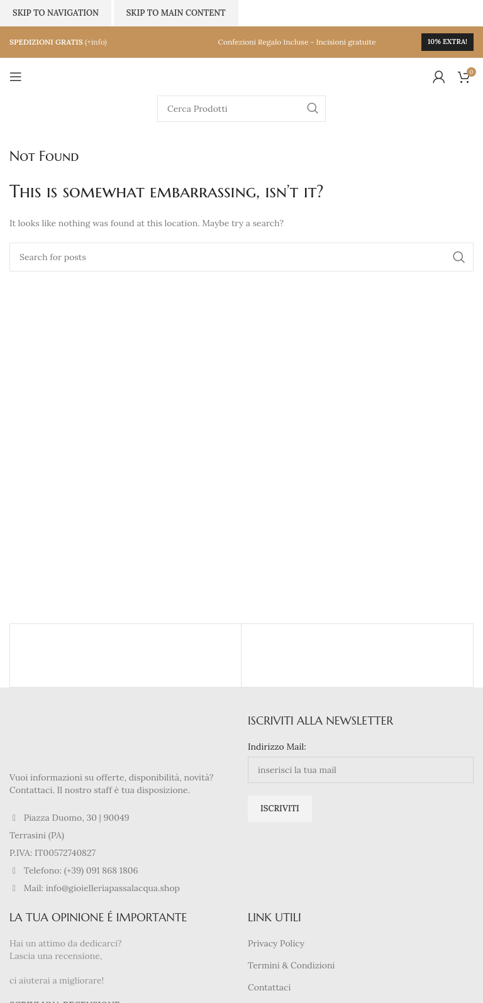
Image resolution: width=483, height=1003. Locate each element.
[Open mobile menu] (15, 76)
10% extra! (447, 41)
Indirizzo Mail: (277, 746)
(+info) (96, 42)
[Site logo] (241, 76)
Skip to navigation (56, 13)
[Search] (241, 109)
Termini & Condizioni (291, 965)
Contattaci (269, 987)
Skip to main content (176, 13)
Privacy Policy (276, 943)
